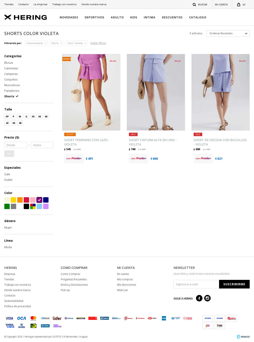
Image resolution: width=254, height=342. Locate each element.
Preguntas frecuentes (74, 279)
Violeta (75, 43)
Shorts (55, 43)
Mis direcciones (126, 285)
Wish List (122, 290)
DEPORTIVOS (94, 17)
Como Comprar (70, 274)
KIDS (133, 17)
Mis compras (125, 279)
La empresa (40, 4)
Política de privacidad (17, 306)
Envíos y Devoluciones (74, 285)
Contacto (23, 4)
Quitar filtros (98, 43)
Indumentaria (35, 43)
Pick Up (65, 290)
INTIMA (149, 17)
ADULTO (117, 17)
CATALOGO (197, 17)
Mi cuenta (123, 274)
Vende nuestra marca (94, 4)
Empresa (9, 274)
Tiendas (8, 4)
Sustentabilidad (13, 301)
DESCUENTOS (172, 17)
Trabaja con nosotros (64, 4)
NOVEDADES (69, 17)
